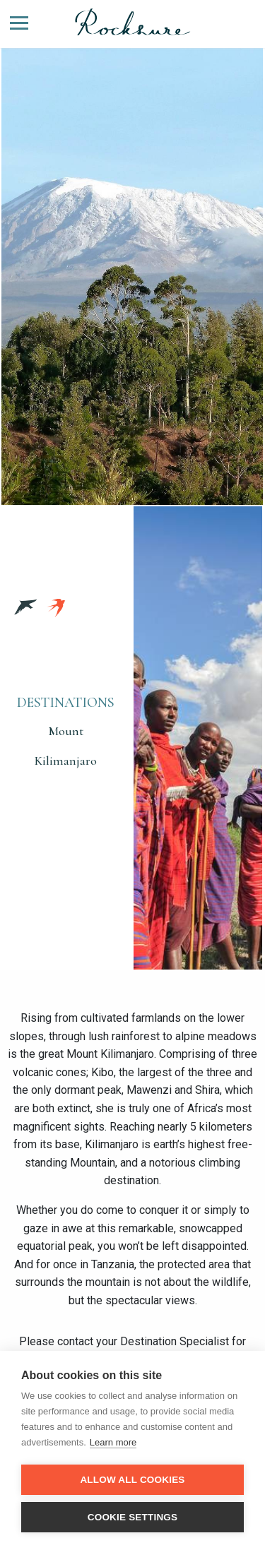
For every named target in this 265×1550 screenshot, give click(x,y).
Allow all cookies (132, 1479)
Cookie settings (133, 1517)
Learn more (113, 1442)
